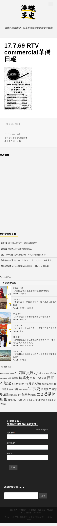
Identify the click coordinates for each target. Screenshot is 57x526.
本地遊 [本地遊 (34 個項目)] (5, 383)
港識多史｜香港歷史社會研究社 (32, 517)
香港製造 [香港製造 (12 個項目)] (40, 400)
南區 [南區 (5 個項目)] (47, 373)
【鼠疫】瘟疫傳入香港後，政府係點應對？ (19, 243)
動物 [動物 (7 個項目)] (39, 373)
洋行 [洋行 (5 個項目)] (26, 384)
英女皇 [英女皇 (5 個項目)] (50, 384)
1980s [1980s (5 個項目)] (12, 373)
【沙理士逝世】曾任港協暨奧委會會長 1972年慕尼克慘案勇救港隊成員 (34, 341)
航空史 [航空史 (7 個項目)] (45, 383)
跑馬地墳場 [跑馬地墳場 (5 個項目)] (23, 390)
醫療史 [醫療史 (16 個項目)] (26, 394)
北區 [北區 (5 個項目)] (43, 373)
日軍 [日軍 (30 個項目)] (50, 378)
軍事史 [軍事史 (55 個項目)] (34, 388)
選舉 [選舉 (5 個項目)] (19, 395)
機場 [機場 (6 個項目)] (18, 384)
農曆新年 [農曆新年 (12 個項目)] (46, 389)
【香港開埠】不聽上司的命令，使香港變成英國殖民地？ (34, 355)
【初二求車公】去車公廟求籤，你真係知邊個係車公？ (24, 254)
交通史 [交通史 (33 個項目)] (31, 373)
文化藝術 (23, 294)
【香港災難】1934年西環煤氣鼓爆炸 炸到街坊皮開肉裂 (24, 266)
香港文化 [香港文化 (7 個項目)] (31, 400)
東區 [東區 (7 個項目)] (14, 383)
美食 (21, 331)
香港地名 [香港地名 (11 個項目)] (13, 400)
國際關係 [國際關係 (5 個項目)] (3, 378)
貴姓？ (9, 453)
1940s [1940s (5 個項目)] (2, 373)
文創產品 (37, 512)
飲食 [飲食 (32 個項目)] (40, 394)
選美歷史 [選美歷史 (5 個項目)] (13, 395)
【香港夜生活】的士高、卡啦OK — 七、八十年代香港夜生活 (27, 260)
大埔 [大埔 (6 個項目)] (9, 378)
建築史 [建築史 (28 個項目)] (24, 378)
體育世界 (30, 345)
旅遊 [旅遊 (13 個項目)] (32, 378)
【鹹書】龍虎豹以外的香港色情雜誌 (16, 249)
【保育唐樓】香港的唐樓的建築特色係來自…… (33, 316)
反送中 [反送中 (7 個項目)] (53, 373)
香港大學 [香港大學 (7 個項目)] (22, 400)
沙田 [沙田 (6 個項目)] (22, 384)
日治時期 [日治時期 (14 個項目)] (41, 378)
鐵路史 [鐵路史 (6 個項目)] (33, 395)
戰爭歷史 (23, 308)
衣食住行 (23, 510)
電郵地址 (11, 433)
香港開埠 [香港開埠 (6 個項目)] (49, 400)
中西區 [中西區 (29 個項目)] (20, 373)
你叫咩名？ (11, 443)
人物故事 (23, 345)
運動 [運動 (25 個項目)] (6, 394)
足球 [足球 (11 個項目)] (16, 389)
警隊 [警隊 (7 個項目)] (11, 389)
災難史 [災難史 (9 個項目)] (37, 383)
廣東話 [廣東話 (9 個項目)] (15, 378)
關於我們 (13, 510)
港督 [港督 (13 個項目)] (31, 383)
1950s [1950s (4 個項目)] (7, 373)
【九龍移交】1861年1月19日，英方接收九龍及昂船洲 (34, 303)
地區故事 (30, 308)
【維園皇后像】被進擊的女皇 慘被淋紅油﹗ (32, 291)
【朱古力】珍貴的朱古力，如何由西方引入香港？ (34, 328)
